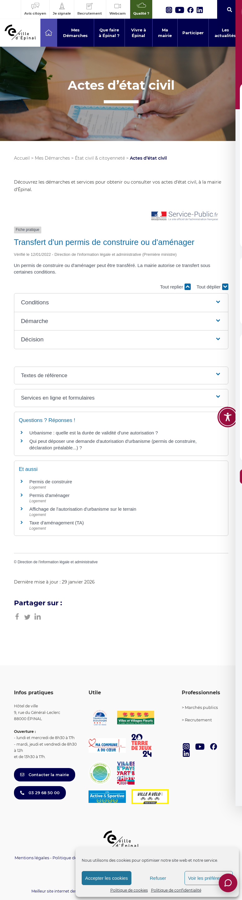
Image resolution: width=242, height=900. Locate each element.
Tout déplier (212, 287)
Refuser (158, 878)
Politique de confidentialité (176, 890)
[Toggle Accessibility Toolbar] (227, 417)
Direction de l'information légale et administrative (58, 562)
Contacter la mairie (44, 774)
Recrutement (198, 719)
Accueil (22, 158)
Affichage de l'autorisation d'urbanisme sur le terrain (83, 509)
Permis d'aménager (50, 495)
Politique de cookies (129, 890)
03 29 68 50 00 (40, 792)
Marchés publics (201, 707)
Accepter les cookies (106, 878)
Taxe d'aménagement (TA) (57, 522)
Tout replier (175, 287)
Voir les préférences (208, 878)
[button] (121, 302)
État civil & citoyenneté (100, 158)
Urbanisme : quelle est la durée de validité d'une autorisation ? (94, 432)
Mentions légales (32, 857)
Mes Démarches (52, 158)
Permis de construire (51, 481)
